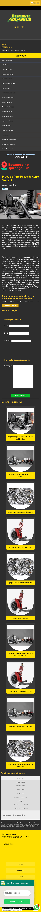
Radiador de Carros (8, 130)
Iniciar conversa (17, 901)
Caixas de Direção (7, 74)
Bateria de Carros (7, 69)
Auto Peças (5, 65)
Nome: (16, 326)
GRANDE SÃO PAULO (20, 797)
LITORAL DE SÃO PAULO (20, 805)
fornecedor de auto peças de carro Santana (20, 476)
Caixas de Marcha (7, 79)
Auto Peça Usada (7, 60)
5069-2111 (22, 27)
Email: (16, 333)
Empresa (20, 870)
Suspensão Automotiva (9, 139)
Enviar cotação (20, 395)
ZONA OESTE (20, 789)
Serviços (20, 55)
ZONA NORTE (20, 786)
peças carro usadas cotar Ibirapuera (20, 512)
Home (21, 864)
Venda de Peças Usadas (9, 149)
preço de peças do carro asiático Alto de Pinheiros (20, 438)
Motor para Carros (7, 102)
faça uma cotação (10, 305)
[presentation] (18, 350)
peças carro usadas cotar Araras (20, 583)
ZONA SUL (20, 793)
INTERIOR (21, 801)
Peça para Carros (7, 111)
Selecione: (20, 778)
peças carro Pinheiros (20, 618)
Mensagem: (18, 376)
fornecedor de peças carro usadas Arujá (20, 728)
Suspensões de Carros (9, 144)
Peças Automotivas (8, 116)
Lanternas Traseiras (8, 97)
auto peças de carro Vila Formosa (20, 691)
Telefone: (17, 341)
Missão (20, 877)
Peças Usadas (6, 125)
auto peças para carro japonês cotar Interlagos (20, 765)
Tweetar (5, 189)
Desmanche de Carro (8, 83)
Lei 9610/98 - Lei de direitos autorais (25, 826)
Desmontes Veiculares (9, 93)
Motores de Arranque (8, 107)
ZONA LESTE (21, 782)
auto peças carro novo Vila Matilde (20, 547)
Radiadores (5, 135)
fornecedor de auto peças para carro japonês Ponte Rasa (20, 655)
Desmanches (6, 88)
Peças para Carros (7, 121)
